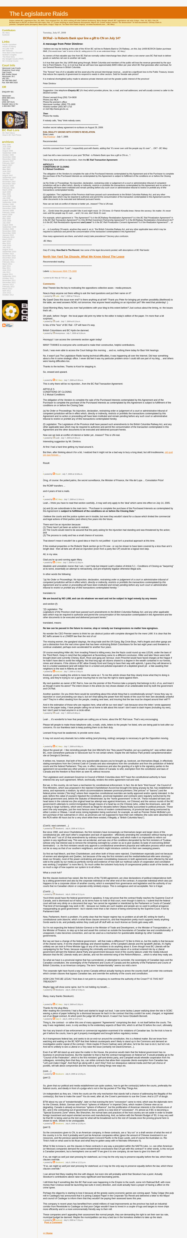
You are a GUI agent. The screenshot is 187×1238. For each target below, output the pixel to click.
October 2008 (8, 204)
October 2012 (8, 295)
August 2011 (7, 274)
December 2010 (9, 258)
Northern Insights (9, 55)
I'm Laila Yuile (8, 49)
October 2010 (8, 254)
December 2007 (9, 184)
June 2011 (6, 270)
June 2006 (6, 147)
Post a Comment (53, 1222)
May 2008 (6, 194)
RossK (58, 474)
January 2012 (8, 284)
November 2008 (9, 206)
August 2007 (7, 175)
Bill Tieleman (7, 51)
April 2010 (6, 241)
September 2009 (9, 227)
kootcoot (58, 671)
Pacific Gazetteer (9, 44)
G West (58, 562)
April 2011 (6, 266)
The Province (49, 137)
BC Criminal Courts (10, 61)
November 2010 (9, 256)
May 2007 (6, 169)
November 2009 (9, 231)
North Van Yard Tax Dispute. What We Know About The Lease (83, 256)
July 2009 (6, 223)
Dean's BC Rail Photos (11, 135)
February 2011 (8, 262)
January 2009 (8, 210)
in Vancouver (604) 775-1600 (63, 271)
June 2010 (6, 245)
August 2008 (7, 200)
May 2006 (6, 145)
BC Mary (58, 380)
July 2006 (6, 149)
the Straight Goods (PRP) (12, 59)
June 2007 (6, 171)
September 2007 (9, 178)
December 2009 (9, 233)
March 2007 (7, 165)
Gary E (58, 1019)
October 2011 (8, 278)
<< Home (47, 1233)
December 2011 (9, 282)
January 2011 (8, 260)
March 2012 (7, 289)
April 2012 (6, 291)
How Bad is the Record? (12, 53)
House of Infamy (9, 47)
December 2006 (9, 159)
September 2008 (9, 202)
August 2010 (7, 250)
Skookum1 (59, 1074)
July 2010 (6, 247)
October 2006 (8, 155)
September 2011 (9, 276)
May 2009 (6, 219)
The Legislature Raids (38, 13)
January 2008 (8, 186)
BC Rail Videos (8, 133)
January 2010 (8, 235)
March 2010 (7, 239)
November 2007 (9, 182)
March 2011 (7, 264)
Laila (57, 296)
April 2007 (6, 167)
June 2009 (6, 221)
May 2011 (6, 268)
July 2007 (6, 173)
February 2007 (8, 163)
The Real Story (8, 57)
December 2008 (9, 208)
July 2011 (6, 272)
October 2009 (8, 229)
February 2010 (8, 237)
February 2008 (8, 188)
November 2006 (9, 157)
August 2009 (7, 225)
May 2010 (6, 243)
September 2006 (9, 153)
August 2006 (7, 151)
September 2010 (9, 252)
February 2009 (8, 212)
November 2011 (9, 280)
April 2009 (6, 217)
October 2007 (8, 180)
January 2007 (8, 161)
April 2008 (6, 192)
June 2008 (6, 196)
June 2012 (6, 293)
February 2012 (8, 287)
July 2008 (6, 198)
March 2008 (7, 190)
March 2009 (7, 215)
